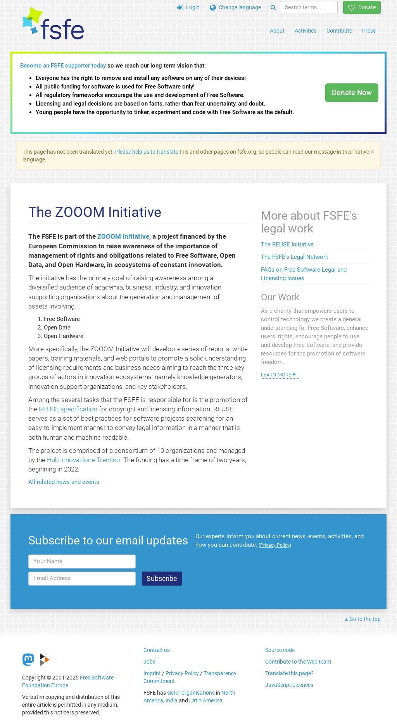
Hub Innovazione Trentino (83, 460)
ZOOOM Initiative (123, 236)
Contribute (339, 31)
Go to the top (365, 619)
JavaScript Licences (289, 685)
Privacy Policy (182, 673)
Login (188, 7)
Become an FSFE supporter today (63, 65)
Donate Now (352, 92)
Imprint (152, 673)
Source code (280, 650)
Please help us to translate (146, 152)
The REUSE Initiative (287, 244)
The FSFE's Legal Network (294, 256)
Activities (305, 31)
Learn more (276, 374)
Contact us (156, 650)
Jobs (149, 662)
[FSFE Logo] (53, 23)
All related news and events (63, 481)
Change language (235, 7)
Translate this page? (289, 673)
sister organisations (191, 693)
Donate (362, 7)
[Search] (273, 7)
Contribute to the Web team (298, 662)
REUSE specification (68, 409)
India (172, 700)
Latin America (206, 700)
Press (369, 31)
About (277, 31)
